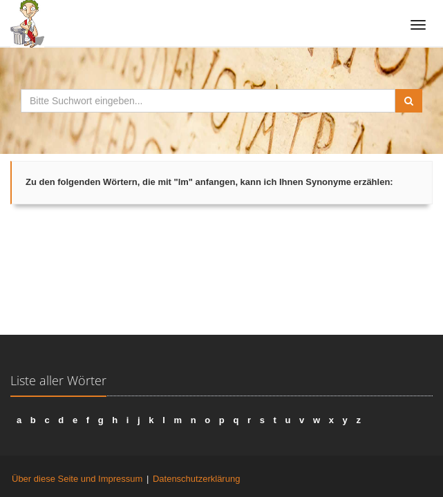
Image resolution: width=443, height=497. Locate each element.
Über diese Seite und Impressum (77, 479)
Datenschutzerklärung (196, 479)
